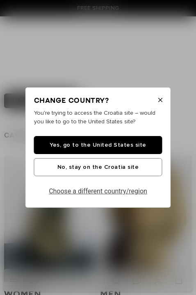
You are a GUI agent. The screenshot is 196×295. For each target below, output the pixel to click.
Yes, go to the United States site (98, 145)
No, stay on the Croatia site (98, 167)
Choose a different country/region (98, 191)
